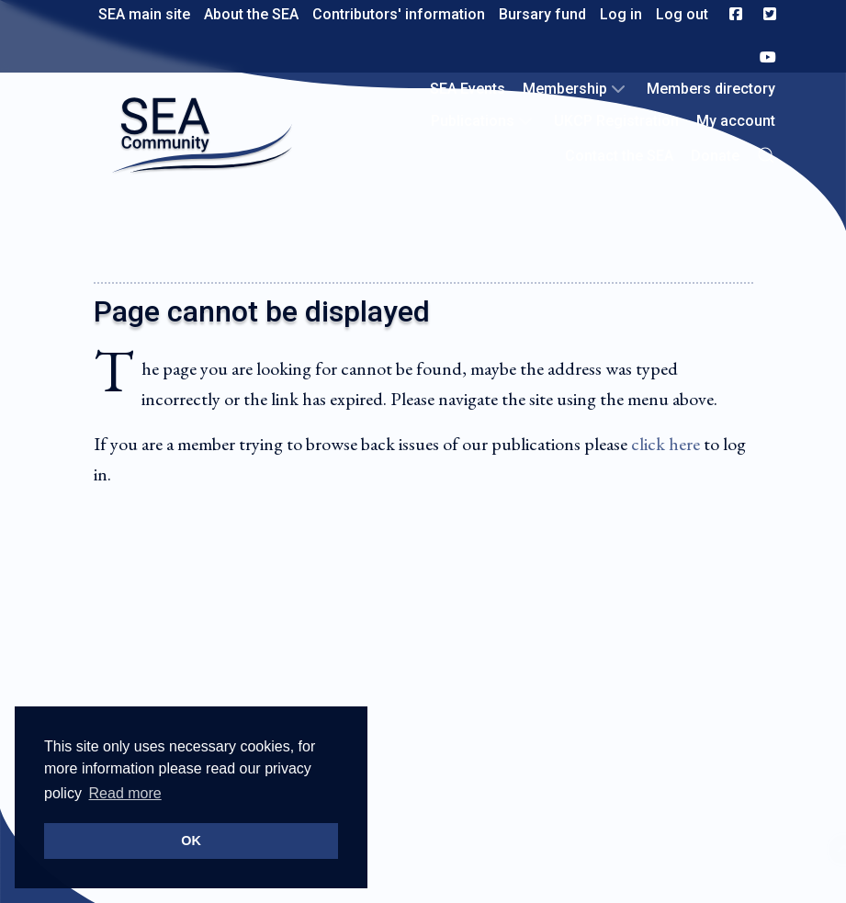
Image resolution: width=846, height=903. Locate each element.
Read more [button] (125, 793)
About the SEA (251, 14)
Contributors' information (398, 14)
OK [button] (191, 840)
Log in (621, 14)
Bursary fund (542, 14)
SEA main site (144, 14)
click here (665, 444)
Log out (682, 14)
